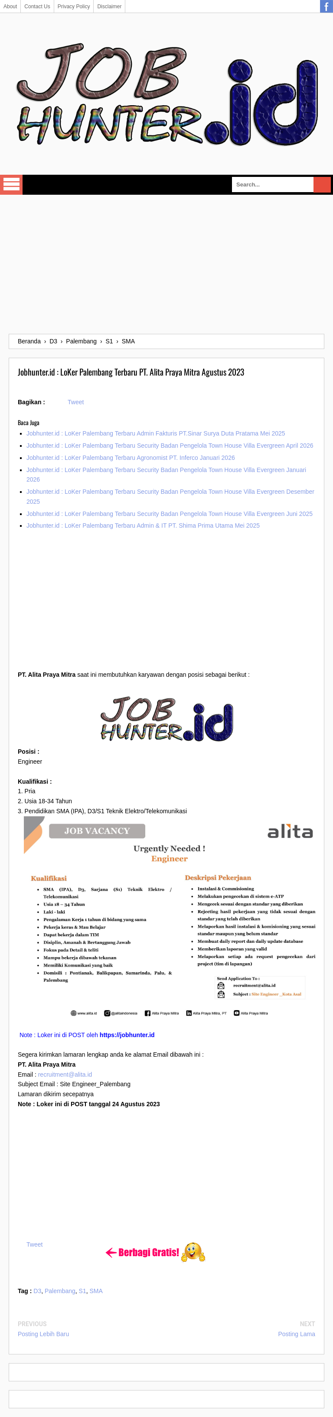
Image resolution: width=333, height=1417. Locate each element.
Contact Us (37, 6)
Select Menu (11, 185)
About (10, 6)
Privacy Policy (74, 6)
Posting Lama (296, 1334)
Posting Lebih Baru (43, 1334)
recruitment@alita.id (65, 1074)
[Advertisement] (166, 264)
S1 (82, 1290)
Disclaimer (109, 6)
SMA (96, 1290)
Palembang (60, 1290)
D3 (37, 1290)
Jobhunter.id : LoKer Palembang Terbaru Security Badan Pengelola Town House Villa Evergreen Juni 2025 (169, 513)
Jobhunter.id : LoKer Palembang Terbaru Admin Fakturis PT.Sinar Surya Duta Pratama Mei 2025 (155, 433)
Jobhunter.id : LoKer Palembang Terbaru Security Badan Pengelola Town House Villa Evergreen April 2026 (169, 445)
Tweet (76, 402)
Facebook (326, 6)
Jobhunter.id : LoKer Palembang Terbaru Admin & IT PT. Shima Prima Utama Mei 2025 (143, 525)
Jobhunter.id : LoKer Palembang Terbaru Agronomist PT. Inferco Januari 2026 (130, 457)
